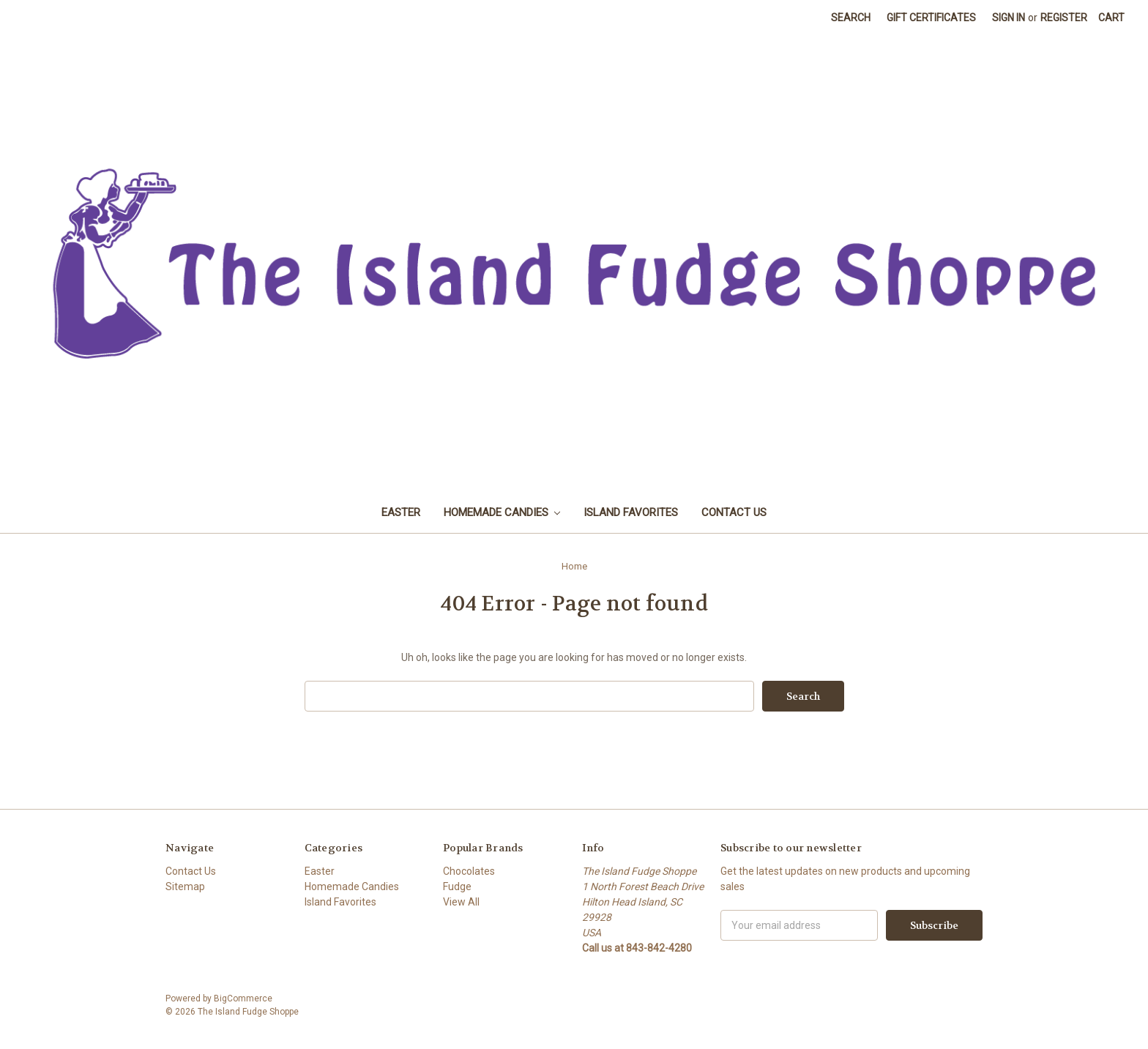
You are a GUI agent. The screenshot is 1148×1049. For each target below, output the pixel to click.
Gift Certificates (931, 17)
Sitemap (185, 886)
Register (1063, 17)
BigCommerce (243, 998)
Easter (400, 512)
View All (461, 902)
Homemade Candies (502, 512)
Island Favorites (631, 512)
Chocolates (469, 871)
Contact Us (734, 512)
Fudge (457, 886)
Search (851, 17)
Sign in (1008, 17)
